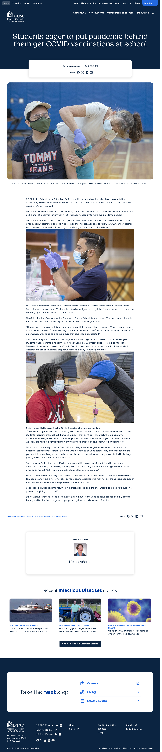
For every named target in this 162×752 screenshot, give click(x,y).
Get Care (102, 729)
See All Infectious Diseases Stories (80, 643)
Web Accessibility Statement (141, 748)
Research (37, 3)
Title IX (125, 748)
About (72, 725)
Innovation (143, 12)
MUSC (6, 3)
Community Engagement (120, 12)
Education (16, 3)
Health (27, 3)
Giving (137, 3)
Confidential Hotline (107, 725)
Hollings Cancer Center (109, 3)
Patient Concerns (134, 729)
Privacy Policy (114, 748)
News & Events (96, 12)
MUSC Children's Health (85, 3)
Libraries (131, 725)
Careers (127, 3)
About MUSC (79, 12)
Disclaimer (103, 748)
